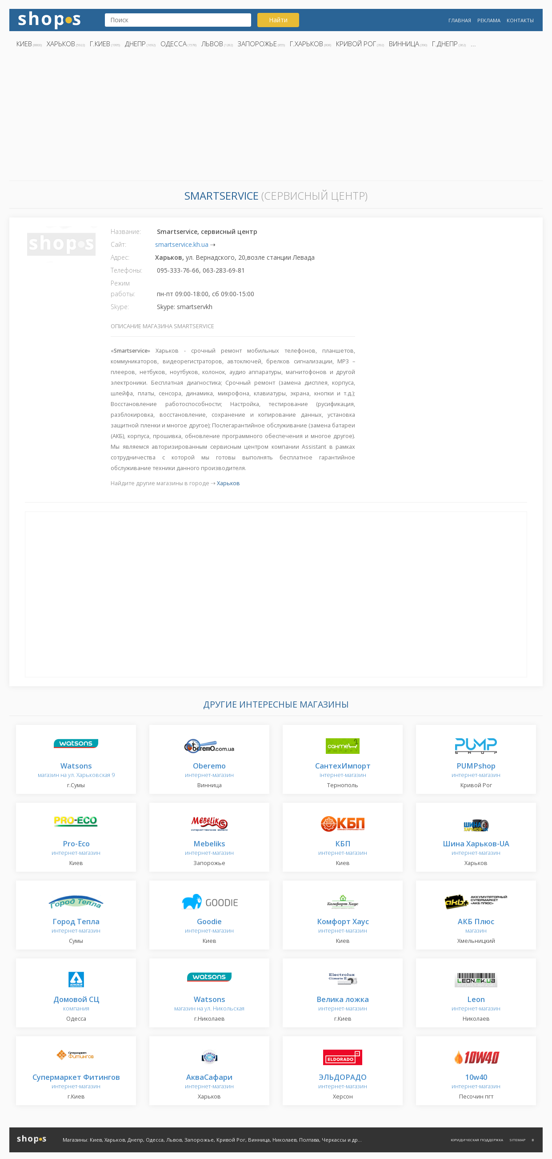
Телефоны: (126, 270)
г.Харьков (306, 43)
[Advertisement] (276, 117)
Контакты (520, 20)
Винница (404, 43)
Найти (278, 20)
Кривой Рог (356, 43)
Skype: (120, 306)
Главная (459, 20)
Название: (126, 231)
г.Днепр (445, 43)
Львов (212, 43)
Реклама (488, 20)
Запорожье (257, 43)
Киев (24, 43)
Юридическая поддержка (477, 1139)
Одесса (173, 43)
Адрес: (120, 257)
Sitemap (517, 1139)
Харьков (61, 43)
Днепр (135, 43)
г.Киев (100, 43)
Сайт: (118, 244)
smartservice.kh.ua (181, 244)
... (473, 43)
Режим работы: (123, 288)
